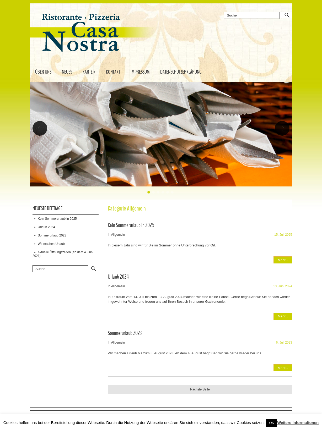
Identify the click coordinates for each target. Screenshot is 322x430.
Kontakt (113, 71)
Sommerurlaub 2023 (52, 235)
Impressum (140, 71)
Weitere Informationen (298, 422)
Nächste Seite (200, 389)
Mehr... (283, 260)
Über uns (43, 71)
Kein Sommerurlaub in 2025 (57, 218)
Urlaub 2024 (46, 227)
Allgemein (118, 234)
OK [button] (271, 423)
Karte (89, 71)
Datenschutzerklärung (181, 71)
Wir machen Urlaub (51, 244)
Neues (67, 71)
